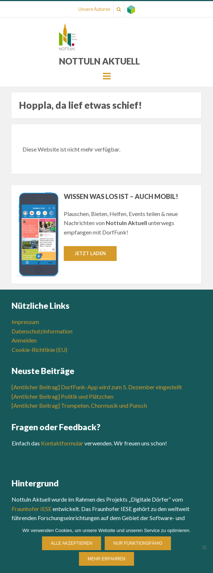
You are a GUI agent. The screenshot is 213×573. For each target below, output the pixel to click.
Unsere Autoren (94, 9)
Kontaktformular (62, 443)
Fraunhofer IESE (31, 508)
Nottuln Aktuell (99, 61)
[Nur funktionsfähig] (204, 547)
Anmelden (24, 340)
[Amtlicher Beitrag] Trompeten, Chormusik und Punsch (79, 405)
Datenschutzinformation (42, 331)
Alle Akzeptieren (71, 543)
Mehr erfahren (106, 558)
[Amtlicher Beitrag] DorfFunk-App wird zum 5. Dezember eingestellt (97, 386)
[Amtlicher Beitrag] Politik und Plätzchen (62, 396)
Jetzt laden (90, 253)
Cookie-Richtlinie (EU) (39, 349)
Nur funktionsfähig (137, 543)
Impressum (25, 321)
